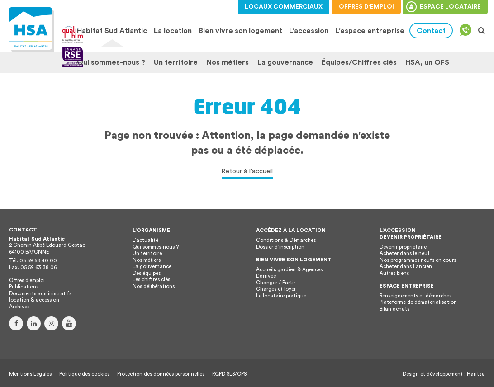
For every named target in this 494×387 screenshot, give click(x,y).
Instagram (51, 323)
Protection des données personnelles (160, 374)
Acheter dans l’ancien (406, 266)
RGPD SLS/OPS (229, 374)
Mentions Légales (30, 374)
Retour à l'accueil (247, 171)
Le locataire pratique (281, 295)
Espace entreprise (407, 285)
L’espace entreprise (369, 30)
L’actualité (145, 240)
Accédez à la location (291, 230)
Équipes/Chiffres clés (359, 62)
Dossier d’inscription (280, 247)
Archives (19, 306)
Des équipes (147, 273)
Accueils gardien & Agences (289, 269)
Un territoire (176, 62)
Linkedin (34, 323)
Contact (431, 30)
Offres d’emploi (27, 280)
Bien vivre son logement (240, 30)
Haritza (476, 374)
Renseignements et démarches (415, 295)
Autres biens (394, 273)
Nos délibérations (154, 286)
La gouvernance (285, 62)
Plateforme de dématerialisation (418, 302)
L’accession (308, 30)
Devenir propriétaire (403, 247)
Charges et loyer (276, 289)
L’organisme (151, 230)
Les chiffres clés (151, 279)
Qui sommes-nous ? (111, 62)
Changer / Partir (275, 282)
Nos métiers (227, 62)
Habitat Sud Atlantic (112, 30)
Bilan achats (394, 309)
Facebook (16, 323)
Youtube (69, 323)
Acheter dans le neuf (405, 253)
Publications (23, 286)
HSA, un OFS (427, 62)
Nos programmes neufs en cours (418, 260)
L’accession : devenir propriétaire (411, 234)
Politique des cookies (84, 374)
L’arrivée (266, 276)
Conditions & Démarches (286, 240)
